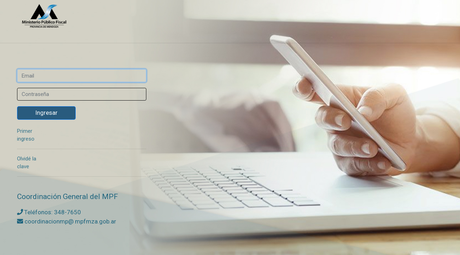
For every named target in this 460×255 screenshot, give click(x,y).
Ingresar (46, 112)
